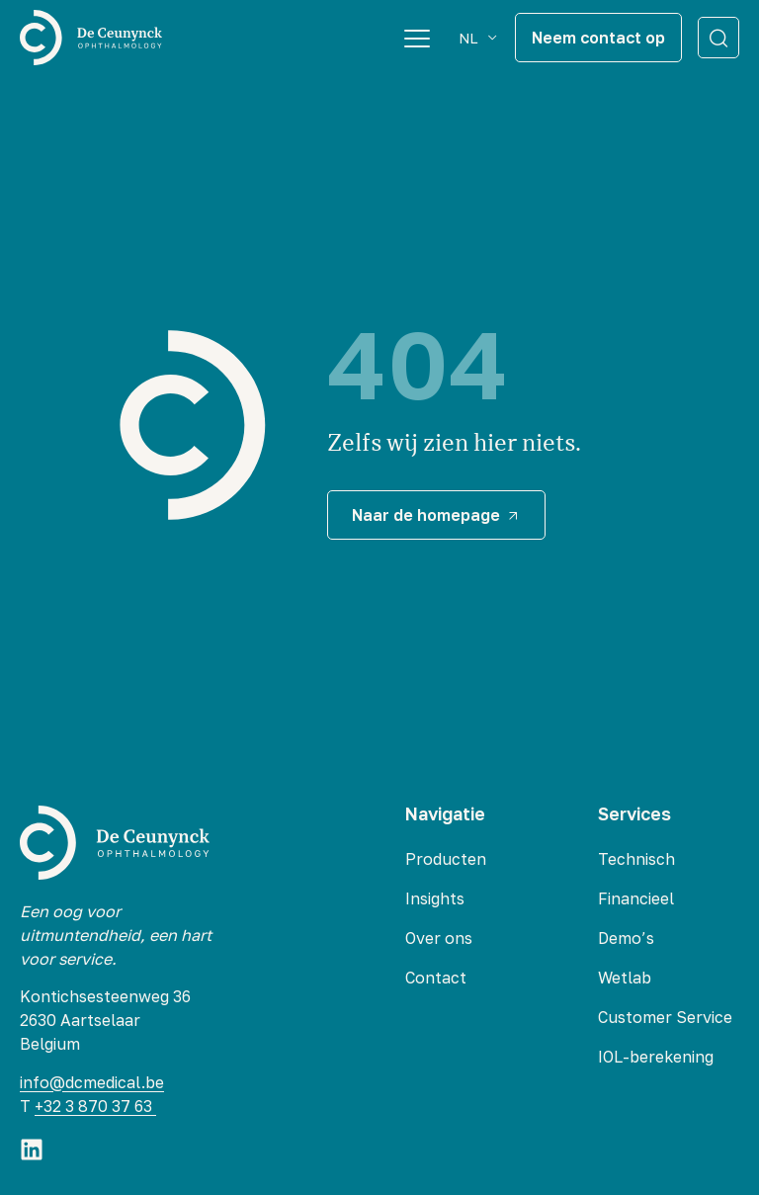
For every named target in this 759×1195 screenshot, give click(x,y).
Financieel (636, 898)
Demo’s (626, 938)
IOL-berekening (656, 1057)
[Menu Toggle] (417, 37)
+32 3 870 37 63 (95, 1106)
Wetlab (624, 977)
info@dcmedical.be (92, 1082)
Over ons (438, 938)
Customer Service (665, 1017)
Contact (435, 977)
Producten (445, 859)
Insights (434, 898)
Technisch (636, 859)
